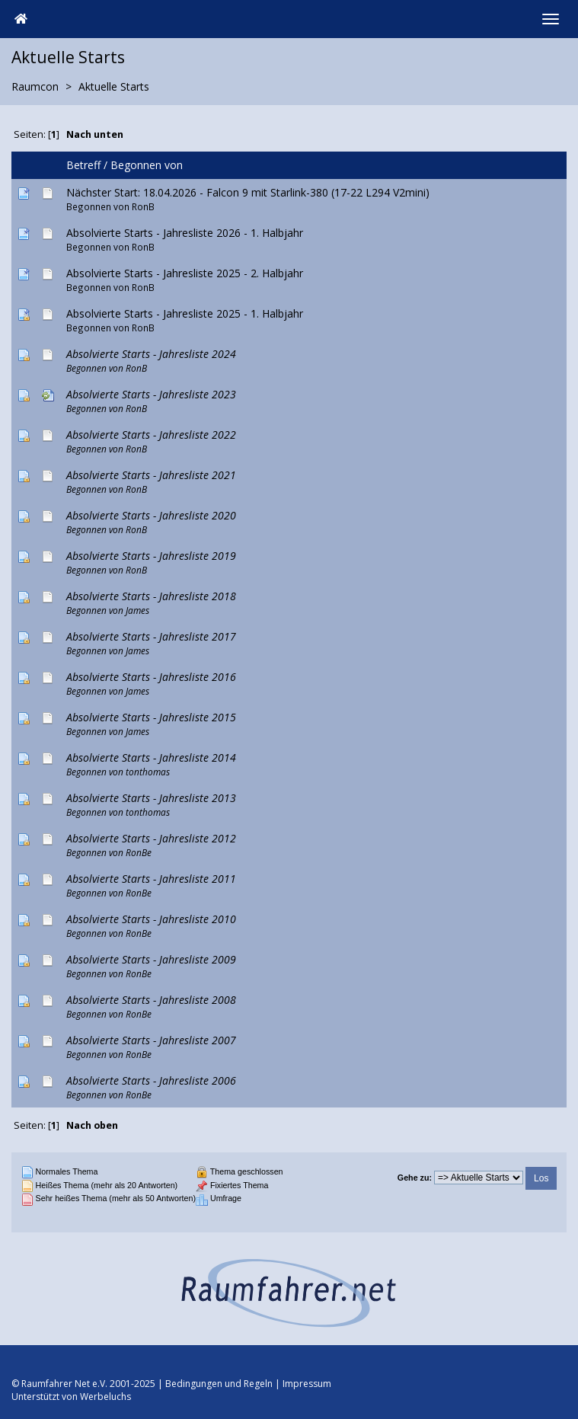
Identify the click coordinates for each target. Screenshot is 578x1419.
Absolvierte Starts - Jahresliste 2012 (151, 838)
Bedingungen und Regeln (219, 1383)
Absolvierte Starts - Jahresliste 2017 (151, 636)
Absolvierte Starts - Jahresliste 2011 (151, 878)
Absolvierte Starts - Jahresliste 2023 (151, 394)
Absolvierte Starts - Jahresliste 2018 (151, 596)
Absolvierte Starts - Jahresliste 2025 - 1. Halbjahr (184, 313)
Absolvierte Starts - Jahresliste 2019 (151, 555)
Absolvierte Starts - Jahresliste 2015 (151, 717)
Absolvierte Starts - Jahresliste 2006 (151, 1080)
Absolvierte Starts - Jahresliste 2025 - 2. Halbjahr (184, 273)
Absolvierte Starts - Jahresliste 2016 (151, 677)
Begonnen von (146, 165)
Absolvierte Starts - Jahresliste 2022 (151, 434)
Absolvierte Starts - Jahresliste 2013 (151, 798)
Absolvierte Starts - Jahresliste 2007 (151, 1040)
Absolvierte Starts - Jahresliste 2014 (151, 757)
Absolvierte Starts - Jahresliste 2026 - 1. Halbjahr (184, 232)
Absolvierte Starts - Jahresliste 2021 (151, 475)
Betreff (83, 165)
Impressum (307, 1383)
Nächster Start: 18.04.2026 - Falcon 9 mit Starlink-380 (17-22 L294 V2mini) (248, 192)
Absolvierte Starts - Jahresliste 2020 (151, 515)
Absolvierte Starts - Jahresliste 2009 (151, 959)
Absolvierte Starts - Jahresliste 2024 (151, 354)
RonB (143, 206)
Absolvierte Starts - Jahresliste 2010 (151, 919)
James (137, 610)
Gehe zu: (415, 1177)
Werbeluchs (105, 1396)
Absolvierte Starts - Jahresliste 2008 (151, 999)
